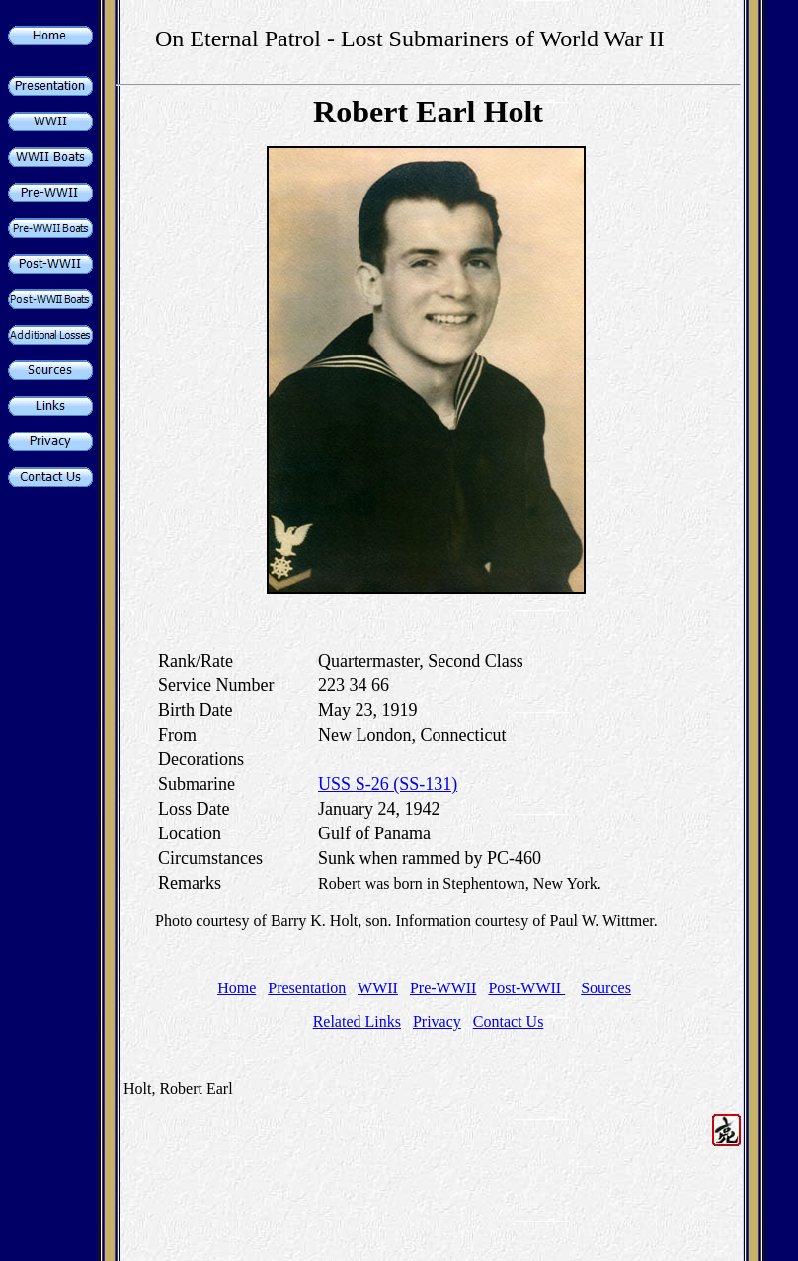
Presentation (307, 988)
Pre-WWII (443, 988)
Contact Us (508, 1021)
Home (236, 988)
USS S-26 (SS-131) (387, 784)
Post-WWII (526, 988)
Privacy (437, 1021)
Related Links (357, 1021)
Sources (606, 988)
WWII (378, 988)
